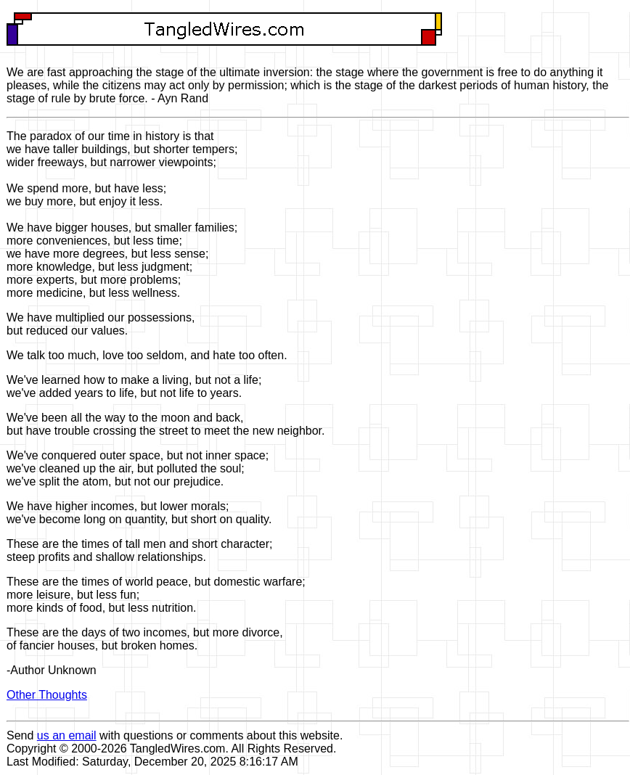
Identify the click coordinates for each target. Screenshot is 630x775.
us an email (67, 735)
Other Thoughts (47, 695)
